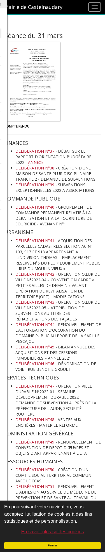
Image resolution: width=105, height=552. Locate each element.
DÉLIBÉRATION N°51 (34, 486)
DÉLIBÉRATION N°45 (34, 347)
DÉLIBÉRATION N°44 (34, 324)
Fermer (52, 545)
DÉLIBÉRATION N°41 (34, 240)
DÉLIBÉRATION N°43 (34, 302)
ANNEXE (35, 162)
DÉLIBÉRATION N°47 (34, 386)
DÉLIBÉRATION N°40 (34, 207)
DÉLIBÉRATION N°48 (34, 419)
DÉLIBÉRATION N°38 (34, 168)
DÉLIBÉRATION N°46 (34, 363)
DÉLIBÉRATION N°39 (34, 184)
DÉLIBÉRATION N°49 (34, 442)
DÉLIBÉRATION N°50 (34, 469)
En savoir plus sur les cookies (52, 531)
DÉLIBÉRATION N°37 (34, 151)
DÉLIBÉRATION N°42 (34, 274)
